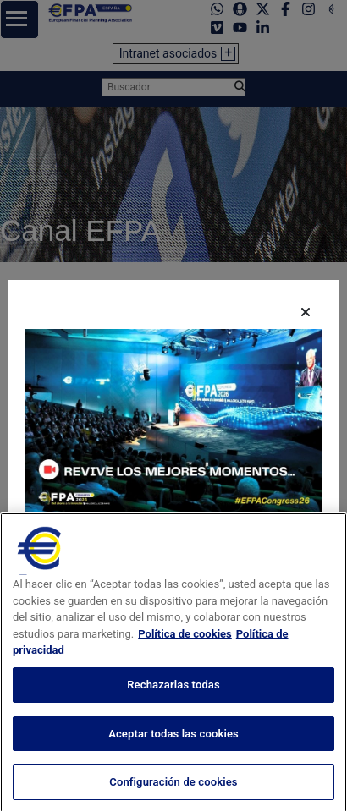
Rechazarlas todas (173, 737)
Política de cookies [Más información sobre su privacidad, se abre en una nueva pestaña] (185, 686)
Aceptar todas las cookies (173, 785)
